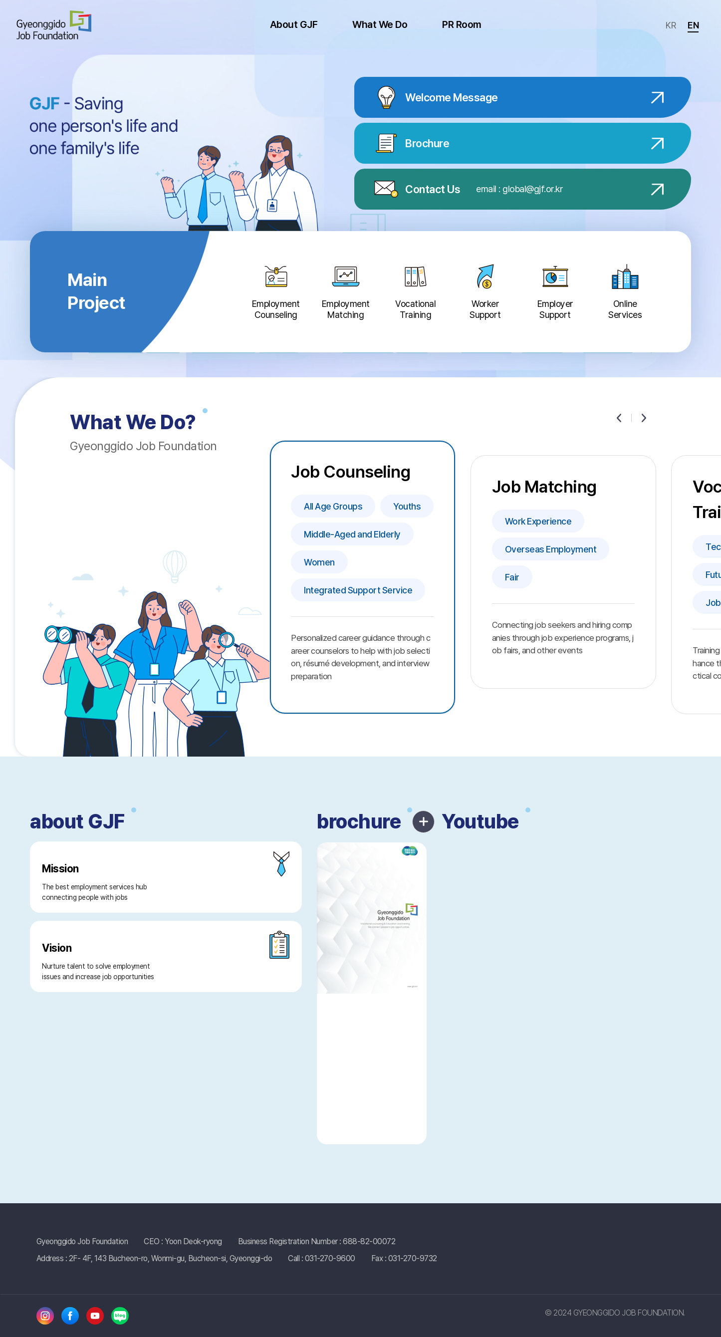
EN (693, 25)
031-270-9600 (330, 1258)
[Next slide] (643, 417)
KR (671, 25)
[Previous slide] (618, 417)
